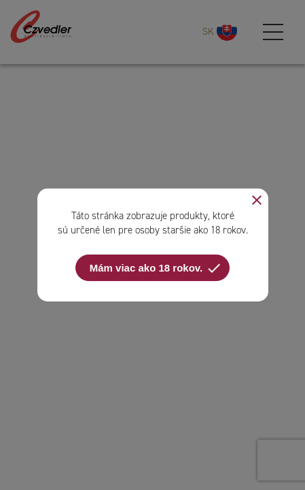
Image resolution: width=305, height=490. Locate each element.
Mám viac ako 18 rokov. (156, 268)
